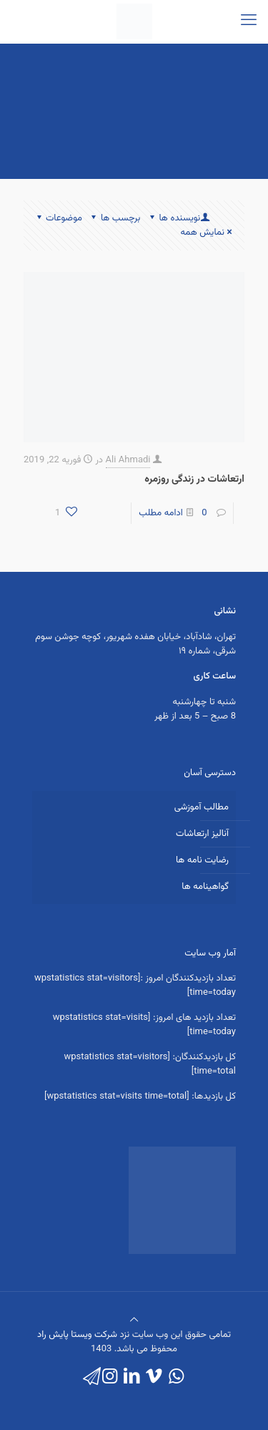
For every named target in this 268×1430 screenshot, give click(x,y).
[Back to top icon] (134, 1320)
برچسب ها (115, 218)
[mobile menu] (249, 21)
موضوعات (58, 218)
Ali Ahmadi (128, 460)
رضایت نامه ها (202, 860)
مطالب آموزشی (201, 807)
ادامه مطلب (160, 513)
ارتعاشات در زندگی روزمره (194, 479)
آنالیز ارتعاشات (202, 834)
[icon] (92, 1377)
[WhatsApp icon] (176, 1377)
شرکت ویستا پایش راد (77, 1335)
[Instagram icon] (110, 1377)
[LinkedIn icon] (132, 1377)
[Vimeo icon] (154, 1377)
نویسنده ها (178, 218)
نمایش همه (207, 232)
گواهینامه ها (205, 887)
